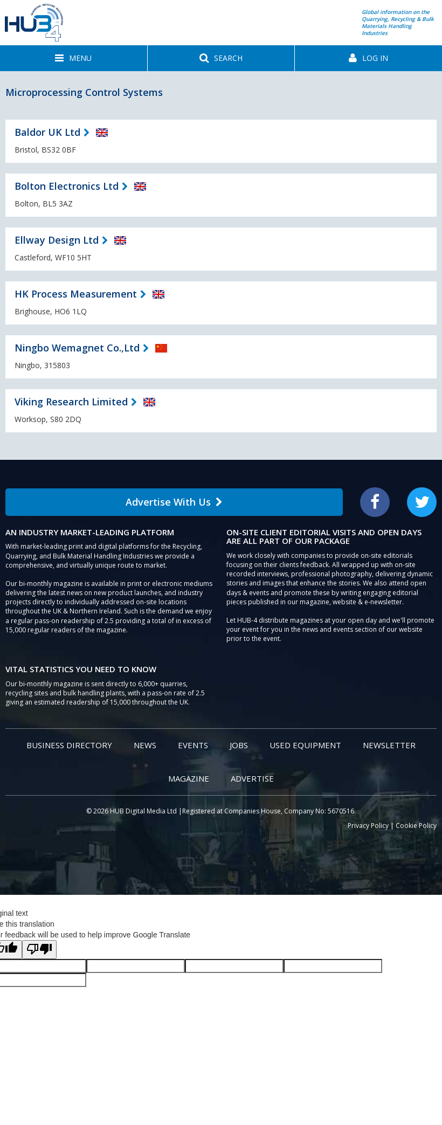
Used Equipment (305, 745)
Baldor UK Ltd (47, 132)
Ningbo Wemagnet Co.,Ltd (77, 347)
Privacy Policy (368, 825)
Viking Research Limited (71, 401)
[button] (73, 58)
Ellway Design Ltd (57, 239)
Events (193, 745)
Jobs (239, 745)
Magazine (188, 778)
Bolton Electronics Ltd (67, 186)
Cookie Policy (416, 825)
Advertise (252, 778)
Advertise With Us (174, 501)
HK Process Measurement (76, 293)
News (145, 745)
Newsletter (389, 745)
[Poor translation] (39, 949)
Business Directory (69, 745)
